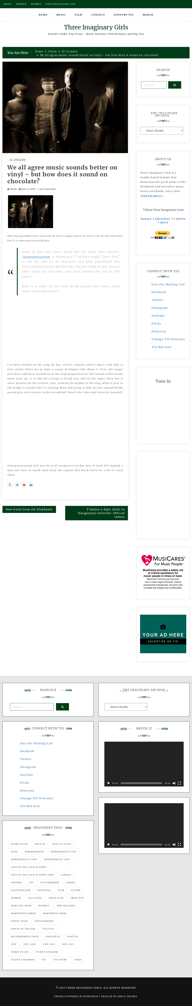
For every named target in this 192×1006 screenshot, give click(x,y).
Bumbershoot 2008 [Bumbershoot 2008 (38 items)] (24, 859)
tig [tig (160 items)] (44, 959)
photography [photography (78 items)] (44, 921)
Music (61, 14)
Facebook (159, 292)
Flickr (156, 323)
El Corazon (18, 159)
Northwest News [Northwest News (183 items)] (55, 913)
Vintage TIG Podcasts (168, 339)
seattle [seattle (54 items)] (72, 936)
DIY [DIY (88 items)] (31, 882)
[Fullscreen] (179, 783)
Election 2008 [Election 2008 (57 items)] (21, 890)
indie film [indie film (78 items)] (56, 898)
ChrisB (13, 189)
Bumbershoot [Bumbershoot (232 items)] (34, 851)
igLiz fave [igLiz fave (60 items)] (35, 898)
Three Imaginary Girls (96, 27)
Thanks (36, 4)
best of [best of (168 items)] (40, 844)
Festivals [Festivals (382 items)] (44, 890)
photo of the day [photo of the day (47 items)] (23, 929)
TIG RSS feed (161, 347)
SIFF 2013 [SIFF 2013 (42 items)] (68, 944)
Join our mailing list (61, 4)
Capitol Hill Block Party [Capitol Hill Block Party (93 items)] (29, 867)
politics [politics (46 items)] (48, 929)
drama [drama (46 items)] (70, 882)
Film (78, 14)
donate (146, 218)
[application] (144, 764)
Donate (21, 4)
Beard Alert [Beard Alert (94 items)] (19, 844)
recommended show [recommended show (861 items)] (25, 936)
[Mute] (174, 783)
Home (43, 14)
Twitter (157, 300)
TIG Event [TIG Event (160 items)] (60, 959)
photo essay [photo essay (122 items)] (19, 921)
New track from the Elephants (29, 509)
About (7, 4)
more (164, 222)
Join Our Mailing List (168, 284)
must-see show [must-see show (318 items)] (21, 905)
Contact (98, 14)
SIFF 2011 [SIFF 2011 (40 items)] (49, 944)
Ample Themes (127, 996)
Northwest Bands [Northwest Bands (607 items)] (23, 913)
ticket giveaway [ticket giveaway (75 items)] (47, 952)
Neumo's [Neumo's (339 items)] (44, 905)
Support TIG (124, 14)
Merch (148, 14)
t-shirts (180, 218)
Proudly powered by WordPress (76, 996)
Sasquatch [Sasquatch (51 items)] (53, 936)
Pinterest (159, 331)
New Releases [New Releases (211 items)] (66, 905)
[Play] (108, 783)
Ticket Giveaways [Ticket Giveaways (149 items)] (23, 959)
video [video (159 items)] (78, 959)
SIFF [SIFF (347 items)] (14, 944)
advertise (162, 218)
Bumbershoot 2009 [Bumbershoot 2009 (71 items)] (57, 859)
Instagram (160, 307)
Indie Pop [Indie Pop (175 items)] (77, 898)
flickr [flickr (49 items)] (75, 890)
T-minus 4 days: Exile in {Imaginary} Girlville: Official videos (101, 513)
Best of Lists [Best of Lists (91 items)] (62, 844)
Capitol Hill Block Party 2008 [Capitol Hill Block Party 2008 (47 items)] (32, 875)
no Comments (47, 189)
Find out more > (152, 195)
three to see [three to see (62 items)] (20, 952)
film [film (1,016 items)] (61, 890)
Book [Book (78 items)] (14, 851)
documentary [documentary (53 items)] (49, 882)
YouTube (158, 315)
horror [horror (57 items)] (16, 898)
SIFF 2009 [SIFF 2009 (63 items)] (30, 944)
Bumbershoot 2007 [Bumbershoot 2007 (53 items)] (64, 851)
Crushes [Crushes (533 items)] (16, 882)
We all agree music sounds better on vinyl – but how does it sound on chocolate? (62, 174)
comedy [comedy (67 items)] (66, 875)
